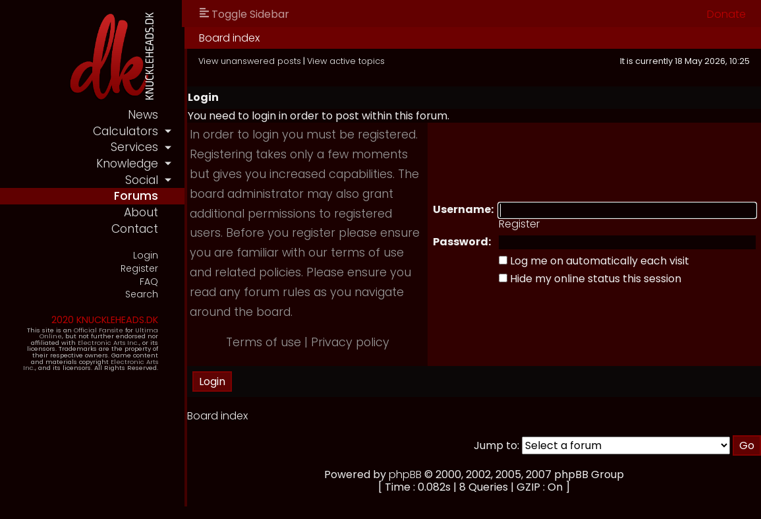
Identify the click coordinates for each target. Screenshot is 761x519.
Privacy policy (350, 342)
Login (145, 255)
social (141, 180)
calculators (125, 131)
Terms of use (263, 342)
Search (141, 294)
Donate (726, 14)
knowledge (127, 163)
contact (134, 229)
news (143, 115)
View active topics (346, 61)
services (134, 147)
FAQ (149, 282)
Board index (229, 38)
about (141, 212)
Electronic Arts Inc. (108, 342)
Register (139, 268)
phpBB (405, 474)
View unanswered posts (249, 61)
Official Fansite (98, 330)
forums (136, 196)
